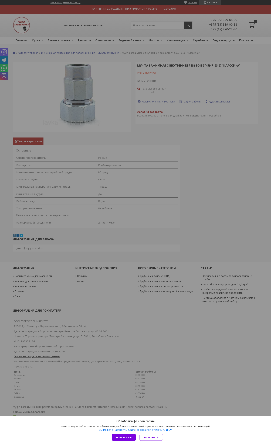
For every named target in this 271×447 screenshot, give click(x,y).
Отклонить (151, 437)
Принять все (123, 437)
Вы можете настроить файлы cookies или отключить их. (134, 429)
